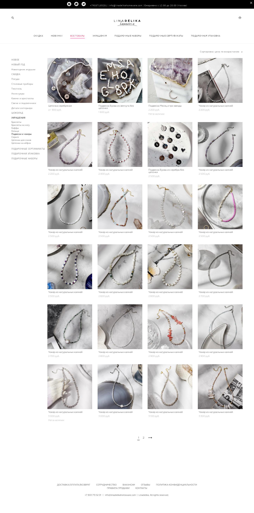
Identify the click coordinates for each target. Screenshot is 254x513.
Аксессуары (17, 108)
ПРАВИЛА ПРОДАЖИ (118, 488)
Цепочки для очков (21, 154)
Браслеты (16, 136)
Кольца (15, 145)
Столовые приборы (22, 98)
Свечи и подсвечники (23, 118)
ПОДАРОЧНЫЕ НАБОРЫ (127, 51)
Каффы (15, 142)
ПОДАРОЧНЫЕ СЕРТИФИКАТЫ (166, 51)
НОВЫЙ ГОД (18, 79)
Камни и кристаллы (22, 113)
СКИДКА (38, 51)
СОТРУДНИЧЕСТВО (106, 485)
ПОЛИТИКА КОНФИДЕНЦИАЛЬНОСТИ (176, 485)
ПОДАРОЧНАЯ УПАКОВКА (205, 51)
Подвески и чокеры (21, 148)
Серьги (15, 151)
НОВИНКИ (57, 51)
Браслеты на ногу (20, 139)
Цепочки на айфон (21, 157)
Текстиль (16, 103)
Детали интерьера (22, 123)
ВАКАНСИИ (129, 485)
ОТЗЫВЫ (145, 485)
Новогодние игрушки (23, 84)
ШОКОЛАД (17, 127)
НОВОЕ (15, 74)
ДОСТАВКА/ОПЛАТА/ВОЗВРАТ (73, 485)
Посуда (15, 94)
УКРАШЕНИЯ (100, 51)
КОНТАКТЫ (141, 488)
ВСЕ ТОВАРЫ (77, 51)
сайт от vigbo (127, 505)
